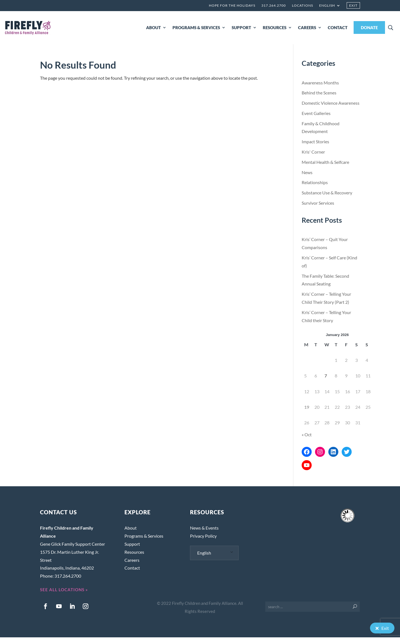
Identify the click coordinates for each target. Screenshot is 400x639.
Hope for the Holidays (232, 5)
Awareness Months (320, 84)
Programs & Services (143, 537)
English (327, 5)
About (130, 529)
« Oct (307, 436)
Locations (302, 5)
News (307, 174)
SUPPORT (241, 27)
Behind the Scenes (319, 94)
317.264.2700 (273, 5)
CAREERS (307, 27)
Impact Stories (315, 143)
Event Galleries (316, 114)
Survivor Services (318, 204)
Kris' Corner (313, 153)
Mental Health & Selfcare (325, 163)
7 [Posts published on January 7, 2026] (325, 377)
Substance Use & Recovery (327, 194)
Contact (132, 569)
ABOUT (153, 27)
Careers (131, 561)
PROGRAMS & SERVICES (196, 27)
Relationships (315, 184)
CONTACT (338, 27)
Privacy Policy (203, 537)
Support (132, 545)
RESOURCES (274, 27)
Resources (134, 553)
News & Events (204, 529)
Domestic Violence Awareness (330, 104)
